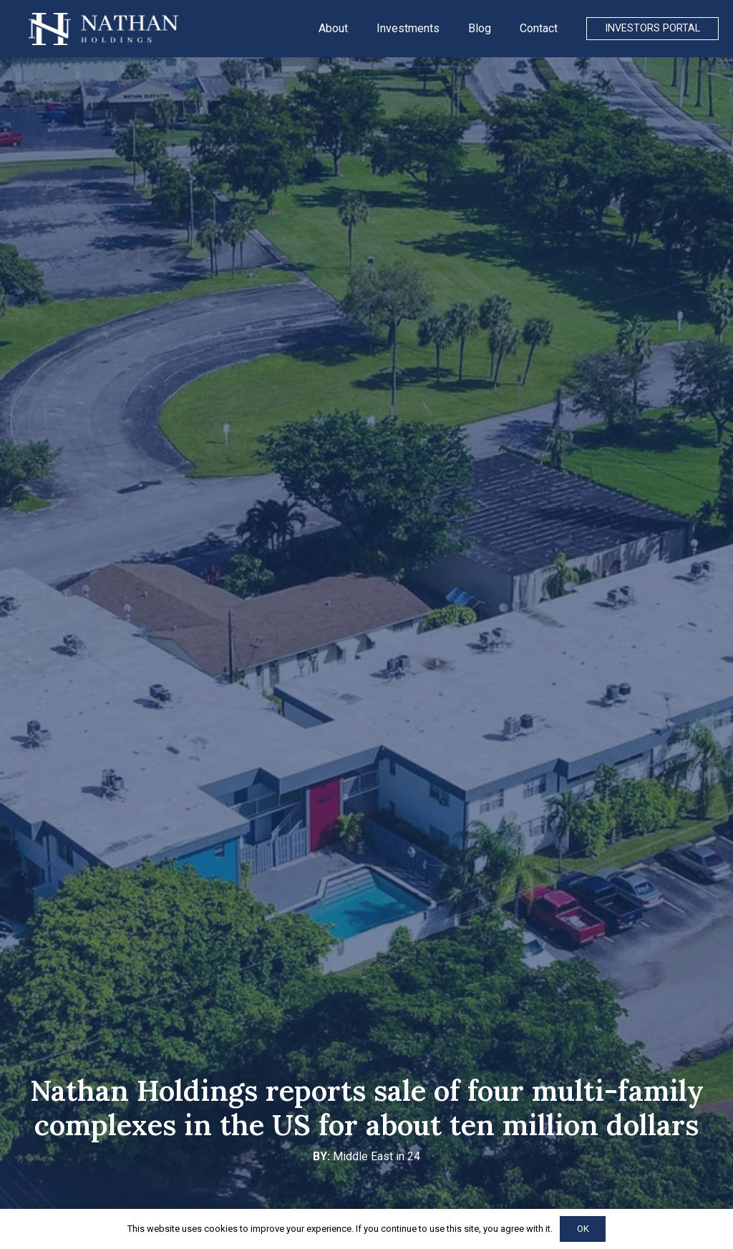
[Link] (103, 29)
